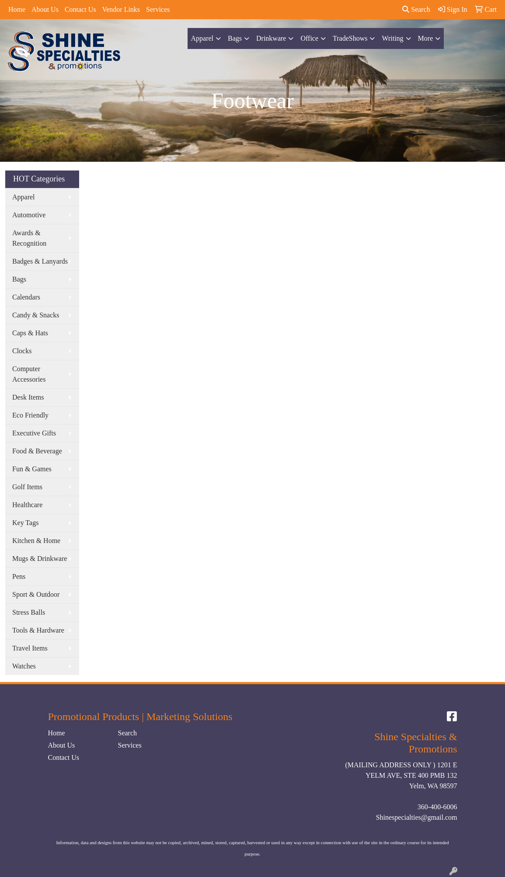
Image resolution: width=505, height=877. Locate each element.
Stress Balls (28, 612)
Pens (18, 576)
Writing (392, 38)
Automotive (28, 215)
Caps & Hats (30, 333)
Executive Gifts (34, 433)
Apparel (202, 38)
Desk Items (28, 397)
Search (416, 9)
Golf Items (27, 487)
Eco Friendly (30, 415)
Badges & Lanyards (40, 261)
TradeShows (350, 38)
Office (309, 38)
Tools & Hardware (38, 630)
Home (16, 9)
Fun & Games (32, 469)
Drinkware (271, 38)
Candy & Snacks (35, 315)
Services (158, 9)
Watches (24, 666)
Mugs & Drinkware (39, 558)
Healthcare (27, 504)
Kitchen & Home (36, 540)
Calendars (26, 297)
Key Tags (25, 522)
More (425, 38)
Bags (235, 38)
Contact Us (80, 9)
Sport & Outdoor (35, 594)
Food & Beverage (37, 451)
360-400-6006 (437, 807)
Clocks (21, 351)
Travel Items (30, 648)
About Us (45, 9)
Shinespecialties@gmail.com (416, 817)
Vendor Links (121, 9)
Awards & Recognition (29, 238)
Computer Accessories (28, 374)
